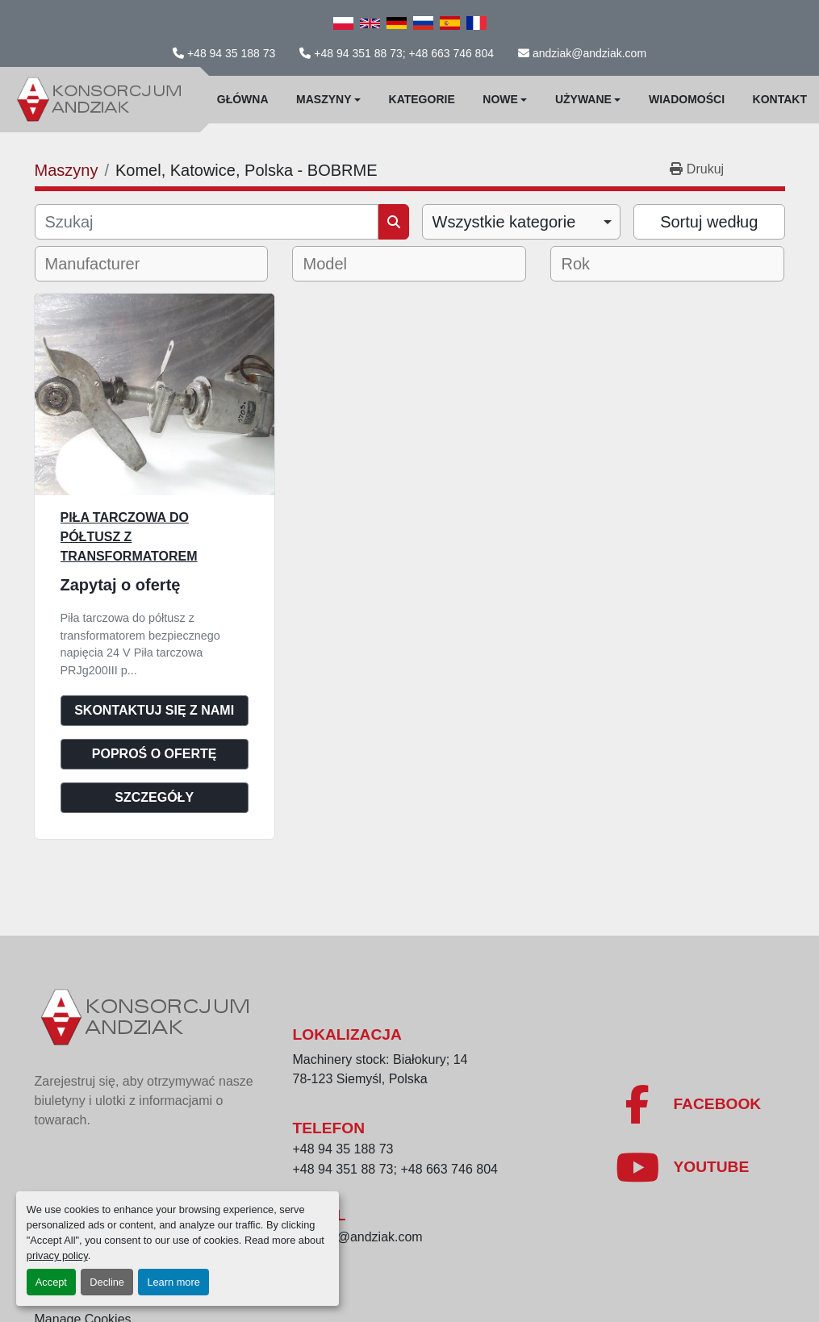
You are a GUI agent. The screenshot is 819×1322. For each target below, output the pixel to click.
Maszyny (323, 99)
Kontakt (780, 99)
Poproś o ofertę (154, 754)
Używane (583, 99)
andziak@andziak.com (589, 53)
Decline (107, 1282)
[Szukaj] (206, 222)
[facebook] (688, 1104)
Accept (51, 1282)
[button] (328, 99)
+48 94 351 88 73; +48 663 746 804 (404, 53)
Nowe (500, 99)
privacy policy (57, 1255)
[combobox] (521, 222)
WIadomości (687, 99)
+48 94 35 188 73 (231, 53)
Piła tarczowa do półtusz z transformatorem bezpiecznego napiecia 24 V (153, 556)
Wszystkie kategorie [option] (504, 222)
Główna (243, 99)
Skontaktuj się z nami (154, 710)
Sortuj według (709, 222)
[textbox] (103, 264)
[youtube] (682, 1167)
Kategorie (422, 99)
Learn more (173, 1282)
